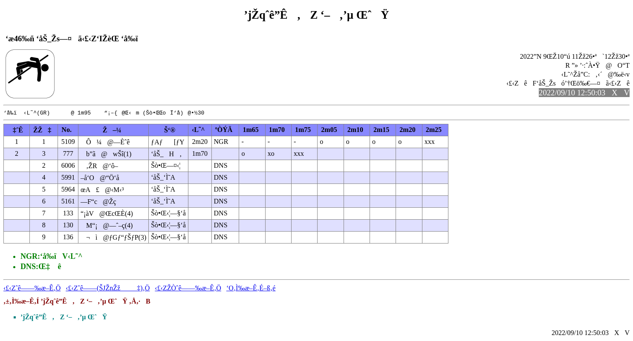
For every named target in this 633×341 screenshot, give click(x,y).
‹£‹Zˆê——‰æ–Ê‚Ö (32, 288)
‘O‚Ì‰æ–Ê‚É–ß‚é (251, 288)
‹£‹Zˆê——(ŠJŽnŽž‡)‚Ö (108, 288)
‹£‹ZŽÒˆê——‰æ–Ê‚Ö (188, 288)
